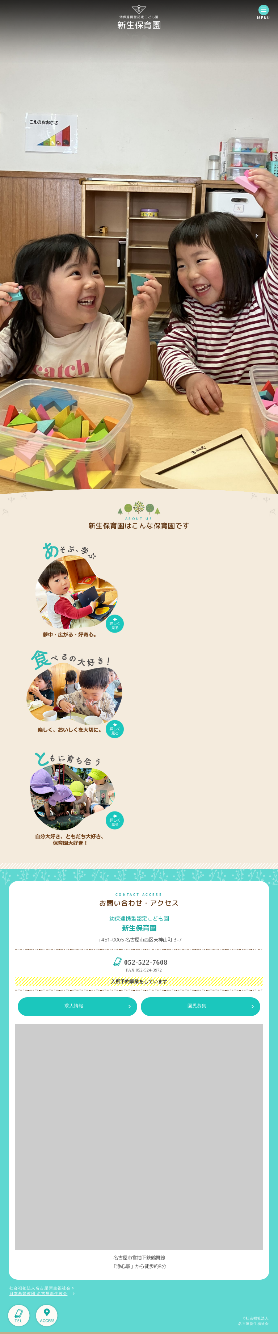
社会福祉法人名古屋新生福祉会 (40, 1288)
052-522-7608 (146, 962)
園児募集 (197, 1005)
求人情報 (73, 1005)
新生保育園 (139, 25)
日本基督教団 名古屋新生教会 (38, 1294)
